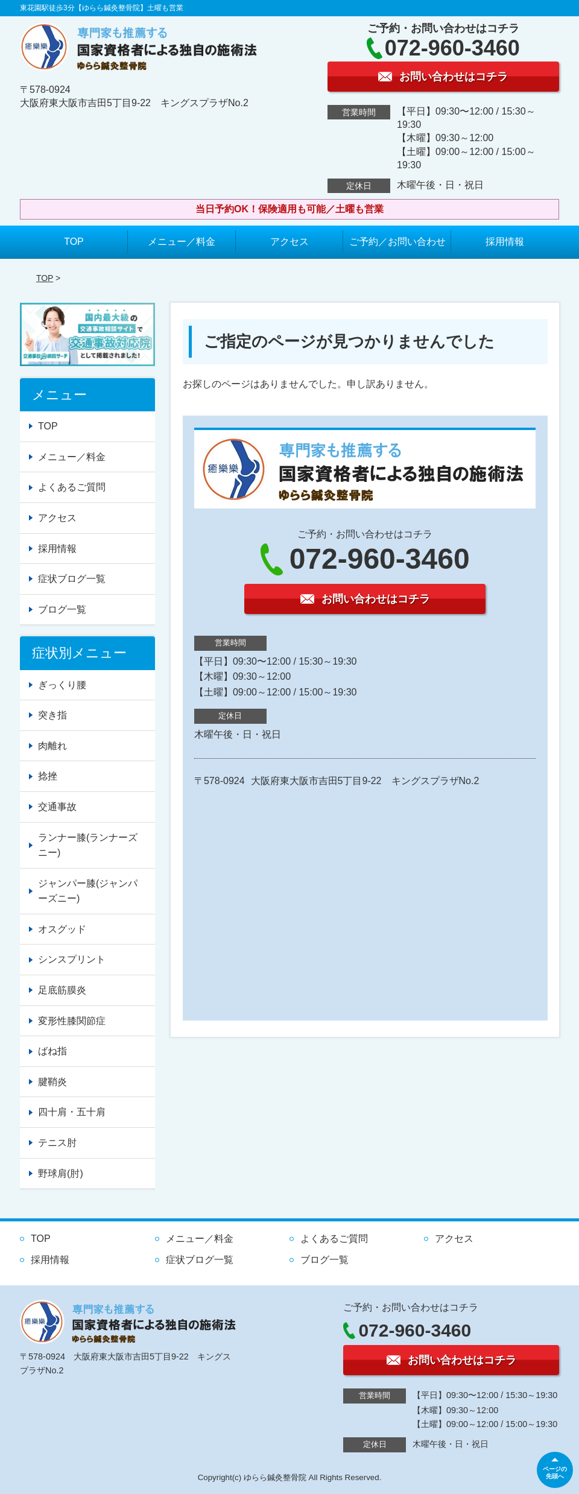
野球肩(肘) (60, 1173)
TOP (74, 241)
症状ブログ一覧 (72, 579)
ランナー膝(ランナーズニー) (88, 845)
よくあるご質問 (72, 487)
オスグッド (62, 929)
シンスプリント (72, 959)
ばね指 (52, 1051)
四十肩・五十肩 (72, 1112)
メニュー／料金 (181, 241)
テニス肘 (57, 1143)
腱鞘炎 (52, 1082)
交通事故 (57, 807)
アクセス (289, 241)
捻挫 (47, 776)
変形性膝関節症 (72, 1021)
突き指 (52, 715)
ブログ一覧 (62, 609)
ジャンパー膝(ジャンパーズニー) (88, 891)
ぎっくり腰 (62, 685)
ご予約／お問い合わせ (397, 241)
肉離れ (52, 746)
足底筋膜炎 (62, 990)
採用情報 (505, 241)
